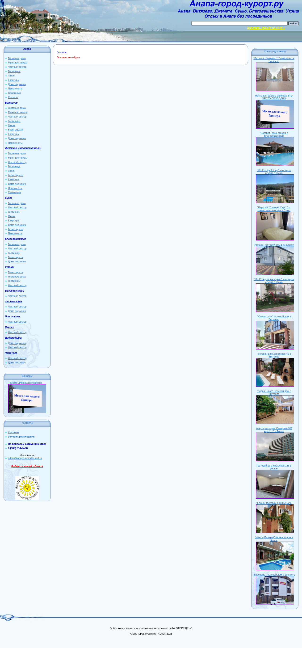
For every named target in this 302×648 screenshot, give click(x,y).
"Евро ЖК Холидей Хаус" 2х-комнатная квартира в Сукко (273, 209)
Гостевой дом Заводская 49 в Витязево (274, 355)
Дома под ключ (16, 362)
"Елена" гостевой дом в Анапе (273, 502)
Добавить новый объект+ (27, 466)
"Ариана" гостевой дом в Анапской (274, 244)
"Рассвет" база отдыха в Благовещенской (274, 134)
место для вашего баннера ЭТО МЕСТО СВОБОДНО (274, 97)
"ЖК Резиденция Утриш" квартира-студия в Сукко (274, 280)
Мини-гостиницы (17, 62)
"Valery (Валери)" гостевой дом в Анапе (274, 539)
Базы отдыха (15, 129)
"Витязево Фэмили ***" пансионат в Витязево (273, 60)
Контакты (13, 432)
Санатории (14, 93)
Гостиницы (14, 71)
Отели (11, 75)
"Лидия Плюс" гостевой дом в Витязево (274, 392)
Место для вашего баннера (26, 382)
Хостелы (13, 97)
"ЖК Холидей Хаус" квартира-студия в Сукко (274, 171)
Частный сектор (17, 66)
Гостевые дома (17, 58)
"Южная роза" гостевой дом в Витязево (274, 318)
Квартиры (13, 80)
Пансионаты (15, 88)
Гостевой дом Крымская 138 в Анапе (273, 467)
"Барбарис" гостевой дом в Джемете (274, 574)
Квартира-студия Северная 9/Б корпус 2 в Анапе (274, 430)
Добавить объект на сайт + (266, 28)
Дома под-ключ (17, 84)
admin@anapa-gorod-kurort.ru (25, 458)
